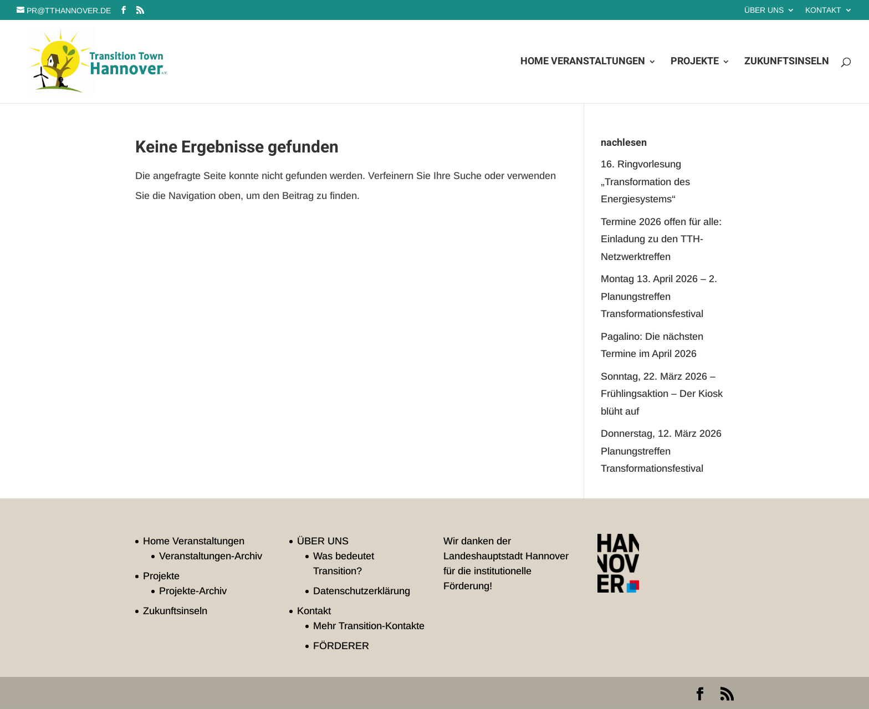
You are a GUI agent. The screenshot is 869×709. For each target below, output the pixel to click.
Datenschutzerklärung (361, 590)
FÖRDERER (341, 645)
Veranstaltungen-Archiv (210, 556)
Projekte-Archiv (193, 590)
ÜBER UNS (764, 10)
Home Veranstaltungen (582, 63)
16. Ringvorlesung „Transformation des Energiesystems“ (645, 182)
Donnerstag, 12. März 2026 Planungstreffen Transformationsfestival (661, 451)
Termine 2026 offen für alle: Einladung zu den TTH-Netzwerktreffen (661, 239)
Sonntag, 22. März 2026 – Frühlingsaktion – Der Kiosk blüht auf (662, 394)
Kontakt (823, 10)
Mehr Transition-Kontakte (369, 625)
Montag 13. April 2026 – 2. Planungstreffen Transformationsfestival (659, 296)
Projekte (695, 63)
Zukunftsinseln (786, 63)
